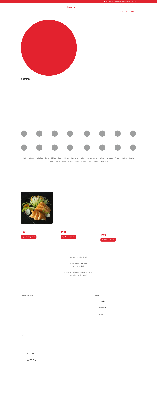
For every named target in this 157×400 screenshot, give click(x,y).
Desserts (70, 161)
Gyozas (51, 161)
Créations (53, 158)
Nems (64, 161)
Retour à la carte (127, 11)
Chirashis (131, 158)
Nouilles (82, 158)
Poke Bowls (74, 158)
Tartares (117, 158)
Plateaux (67, 158)
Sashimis (124, 158)
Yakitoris (101, 158)
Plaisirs (60, 158)
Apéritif (77, 161)
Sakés (90, 161)
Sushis (47, 158)
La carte (71, 7)
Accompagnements (92, 158)
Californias (31, 158)
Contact (81, 7)
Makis (24, 158)
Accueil (61, 7)
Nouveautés (109, 158)
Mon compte (93, 7)
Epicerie (96, 161)
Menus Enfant (104, 161)
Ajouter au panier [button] (29, 237)
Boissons (83, 161)
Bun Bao (58, 161)
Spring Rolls (39, 158)
